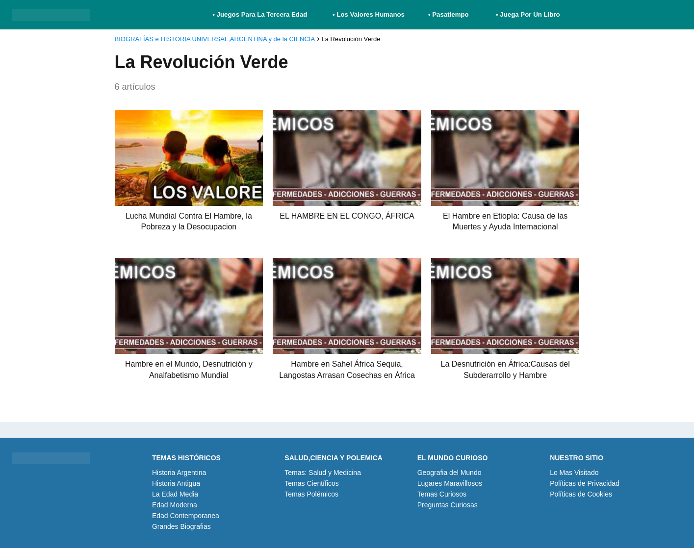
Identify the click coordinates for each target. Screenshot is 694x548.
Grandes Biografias (181, 526)
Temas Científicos (311, 483)
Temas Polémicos (311, 494)
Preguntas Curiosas (447, 505)
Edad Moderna (174, 505)
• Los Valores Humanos (369, 14)
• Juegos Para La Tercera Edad (260, 14)
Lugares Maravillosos (449, 483)
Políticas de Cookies (581, 494)
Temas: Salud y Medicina (322, 472)
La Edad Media (175, 494)
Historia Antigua (176, 483)
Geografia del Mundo (449, 472)
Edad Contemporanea (185, 516)
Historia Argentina (179, 472)
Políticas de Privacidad (584, 483)
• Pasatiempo (448, 14)
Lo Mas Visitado (574, 472)
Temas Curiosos (441, 494)
